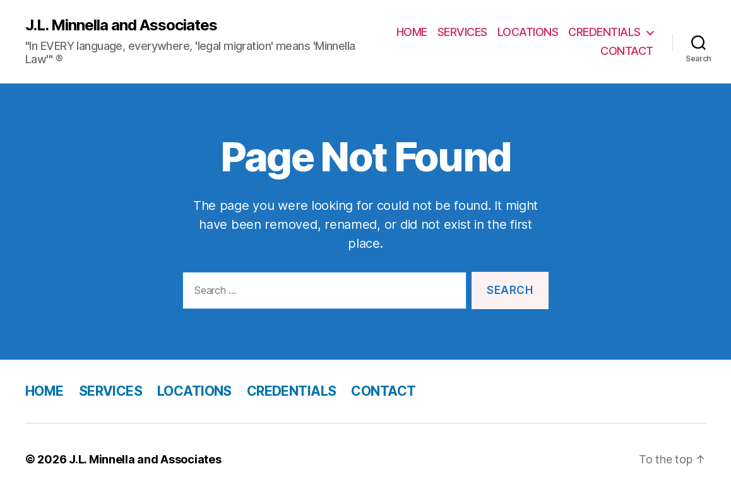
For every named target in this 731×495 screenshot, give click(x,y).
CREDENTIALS (604, 32)
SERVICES (462, 32)
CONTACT (626, 51)
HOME (411, 32)
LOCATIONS (528, 32)
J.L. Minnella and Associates (121, 25)
